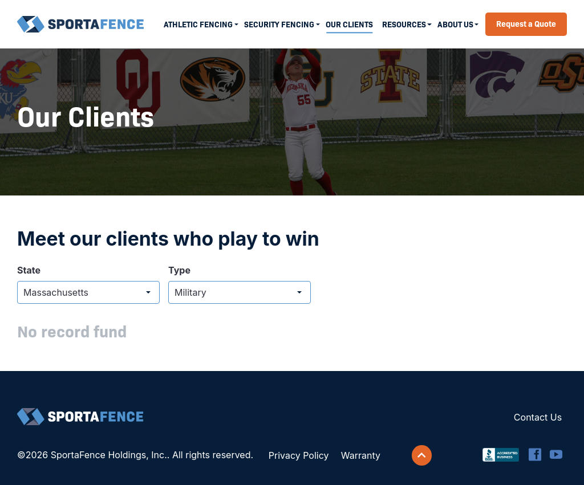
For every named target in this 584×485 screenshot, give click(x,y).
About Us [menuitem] (455, 24)
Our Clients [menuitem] (349, 24)
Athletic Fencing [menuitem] (198, 24)
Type (179, 270)
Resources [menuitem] (404, 24)
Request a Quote (526, 23)
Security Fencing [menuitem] (279, 24)
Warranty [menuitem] (360, 455)
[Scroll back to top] (422, 455)
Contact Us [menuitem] (538, 417)
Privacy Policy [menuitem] (299, 455)
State (28, 270)
